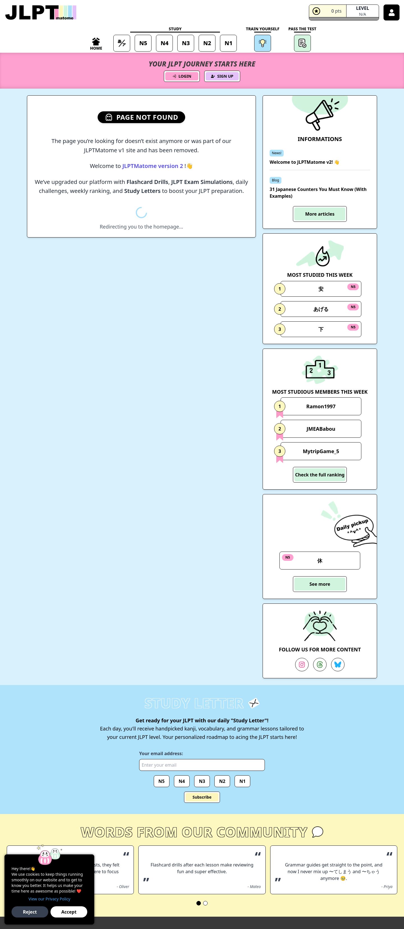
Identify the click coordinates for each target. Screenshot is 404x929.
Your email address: (161, 753)
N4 (182, 781)
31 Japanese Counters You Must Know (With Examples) (318, 192)
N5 (162, 781)
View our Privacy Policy (49, 899)
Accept (68, 912)
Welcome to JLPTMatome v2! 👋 (304, 162)
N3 (202, 781)
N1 (242, 781)
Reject (30, 912)
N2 (222, 781)
